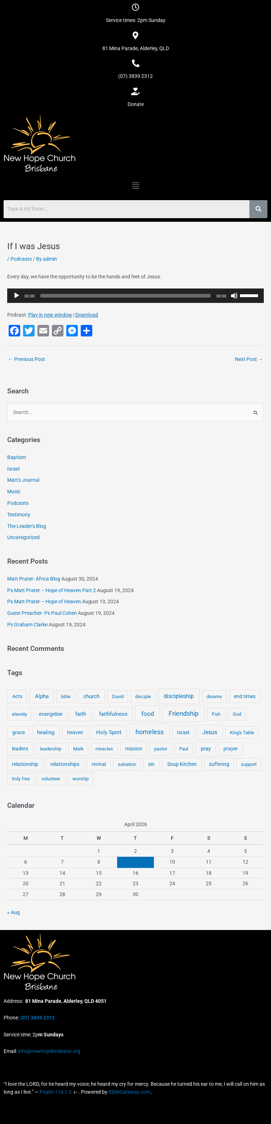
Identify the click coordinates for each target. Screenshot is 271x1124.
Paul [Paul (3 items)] (183, 748)
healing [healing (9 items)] (45, 732)
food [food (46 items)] (147, 713)
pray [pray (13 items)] (206, 748)
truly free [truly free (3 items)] (21, 778)
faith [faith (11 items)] (80, 714)
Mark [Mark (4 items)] (78, 748)
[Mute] (234, 295)
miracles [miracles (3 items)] (104, 748)
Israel (13, 469)
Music (14, 491)
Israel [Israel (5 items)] (183, 732)
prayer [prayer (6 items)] (230, 748)
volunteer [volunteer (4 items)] (50, 778)
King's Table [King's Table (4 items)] (242, 732)
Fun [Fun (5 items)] (216, 714)
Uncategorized (23, 537)
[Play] (16, 295)
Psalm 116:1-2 (56, 1092)
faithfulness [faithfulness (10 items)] (113, 714)
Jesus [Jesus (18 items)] (209, 732)
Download (86, 315)
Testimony (18, 514)
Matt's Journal (23, 480)
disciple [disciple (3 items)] (143, 696)
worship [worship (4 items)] (80, 778)
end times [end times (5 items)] (245, 696)
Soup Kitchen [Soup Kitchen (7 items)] (182, 764)
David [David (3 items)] (118, 696)
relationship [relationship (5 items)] (25, 764)
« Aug (13, 912)
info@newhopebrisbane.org (48, 1051)
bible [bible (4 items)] (66, 696)
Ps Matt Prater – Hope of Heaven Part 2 (51, 590)
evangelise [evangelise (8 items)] (50, 714)
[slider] (125, 295)
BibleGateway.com (129, 1092)
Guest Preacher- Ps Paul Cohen (42, 613)
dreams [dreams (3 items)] (214, 696)
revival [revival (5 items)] (99, 764)
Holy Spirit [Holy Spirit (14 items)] (108, 732)
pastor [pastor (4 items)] (160, 748)
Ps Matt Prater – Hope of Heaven (44, 601)
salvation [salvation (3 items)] (127, 764)
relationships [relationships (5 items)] (64, 764)
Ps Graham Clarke (27, 624)
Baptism (16, 457)
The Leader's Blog (26, 526)
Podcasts (21, 259)
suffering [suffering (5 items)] (219, 764)
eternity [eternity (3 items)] (19, 714)
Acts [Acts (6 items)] (17, 696)
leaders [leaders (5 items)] (20, 748)
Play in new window (50, 315)
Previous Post (26, 359)
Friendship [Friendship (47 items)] (184, 713)
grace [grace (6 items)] (18, 732)
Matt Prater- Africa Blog (33, 579)
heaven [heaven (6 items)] (75, 732)
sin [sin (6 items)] (151, 764)
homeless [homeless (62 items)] (150, 732)
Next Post (249, 359)
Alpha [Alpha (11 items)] (42, 696)
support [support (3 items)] (249, 764)
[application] (135, 295)
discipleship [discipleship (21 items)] (179, 696)
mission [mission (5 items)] (133, 748)
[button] (135, 186)
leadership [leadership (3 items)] (50, 748)
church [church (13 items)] (91, 696)
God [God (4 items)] (237, 714)
